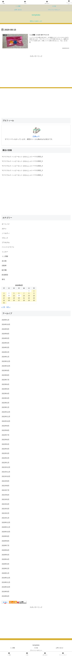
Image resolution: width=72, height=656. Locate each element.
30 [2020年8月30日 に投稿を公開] (34, 300)
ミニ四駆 (12, 648)
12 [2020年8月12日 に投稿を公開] (14, 295)
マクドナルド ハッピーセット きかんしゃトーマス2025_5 (22, 161)
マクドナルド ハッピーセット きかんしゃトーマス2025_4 (22, 166)
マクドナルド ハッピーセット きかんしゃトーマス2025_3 (22, 170)
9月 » (8, 307)
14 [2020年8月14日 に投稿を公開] (24, 295)
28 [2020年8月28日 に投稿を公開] (24, 300)
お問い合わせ (59, 648)
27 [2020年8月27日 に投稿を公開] (19, 300)
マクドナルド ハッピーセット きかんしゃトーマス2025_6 (22, 157)
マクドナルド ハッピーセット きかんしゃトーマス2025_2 (22, 175)
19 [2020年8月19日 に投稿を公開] (14, 298)
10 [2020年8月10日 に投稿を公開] (4, 295)
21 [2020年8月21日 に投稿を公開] (24, 298)
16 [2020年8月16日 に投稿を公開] (34, 295)
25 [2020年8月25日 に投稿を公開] (9, 300)
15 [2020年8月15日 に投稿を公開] (29, 295)
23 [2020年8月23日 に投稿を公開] (34, 298)
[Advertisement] (18, 70)
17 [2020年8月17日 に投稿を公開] (4, 298)
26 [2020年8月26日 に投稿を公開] (14, 300)
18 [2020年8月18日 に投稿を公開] (9, 298)
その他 (36, 648)
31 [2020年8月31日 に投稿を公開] (4, 302)
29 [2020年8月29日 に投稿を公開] (29, 300)
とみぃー (36, 136)
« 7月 (3, 307)
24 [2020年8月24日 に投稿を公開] (4, 300)
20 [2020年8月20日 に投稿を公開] (19, 298)
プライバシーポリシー (36, 650)
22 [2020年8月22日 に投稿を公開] (29, 298)
